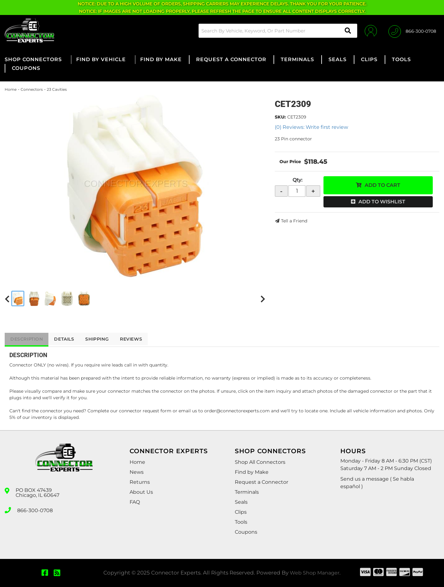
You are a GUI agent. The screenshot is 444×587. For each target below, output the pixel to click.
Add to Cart (382, 185)
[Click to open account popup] (370, 30)
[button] (276, 31)
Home (11, 89)
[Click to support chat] (412, 30)
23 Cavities (57, 89)
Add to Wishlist (381, 202)
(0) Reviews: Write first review (311, 127)
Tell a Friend (294, 221)
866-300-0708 (35, 509)
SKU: (280, 117)
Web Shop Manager (315, 573)
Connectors (32, 89)
